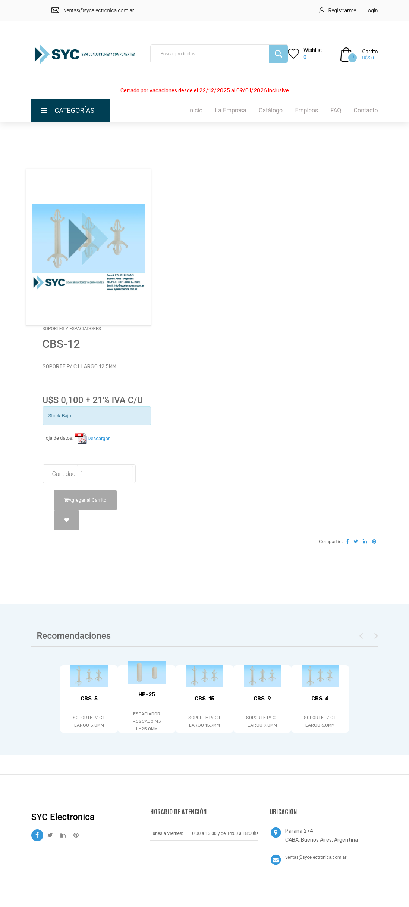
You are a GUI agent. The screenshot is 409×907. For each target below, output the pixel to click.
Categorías (75, 110)
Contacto (366, 110)
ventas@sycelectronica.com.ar (99, 10)
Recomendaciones (74, 636)
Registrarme (342, 10)
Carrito (370, 52)
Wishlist (312, 50)
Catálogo (271, 110)
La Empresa (230, 110)
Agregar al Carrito (85, 500)
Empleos (306, 110)
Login (371, 10)
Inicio (195, 110)
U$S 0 (368, 58)
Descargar (92, 438)
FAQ (336, 110)
